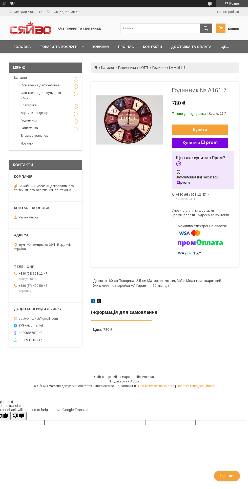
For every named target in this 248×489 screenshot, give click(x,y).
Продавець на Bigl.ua (124, 381)
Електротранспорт (35, 135)
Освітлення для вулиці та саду (40, 95)
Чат (227, 476)
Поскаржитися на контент (156, 386)
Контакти (152, 47)
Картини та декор (34, 113)
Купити (200, 130)
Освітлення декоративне (39, 85)
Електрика (28, 105)
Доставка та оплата (191, 47)
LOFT (144, 68)
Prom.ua (148, 377)
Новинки (100, 47)
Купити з (199, 142)
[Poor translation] (18, 416)
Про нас (126, 47)
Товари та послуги (58, 47)
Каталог (107, 68)
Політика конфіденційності (196, 386)
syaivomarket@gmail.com (38, 318)
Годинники (127, 68)
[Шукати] (206, 28)
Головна (22, 47)
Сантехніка (29, 128)
